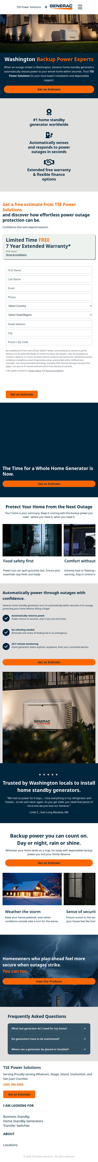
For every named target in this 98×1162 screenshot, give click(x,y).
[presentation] (30, 380)
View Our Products (49, 981)
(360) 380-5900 (13, 1084)
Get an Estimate (49, 89)
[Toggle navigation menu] (80, 7)
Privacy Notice (35, 370)
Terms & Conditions (16, 255)
